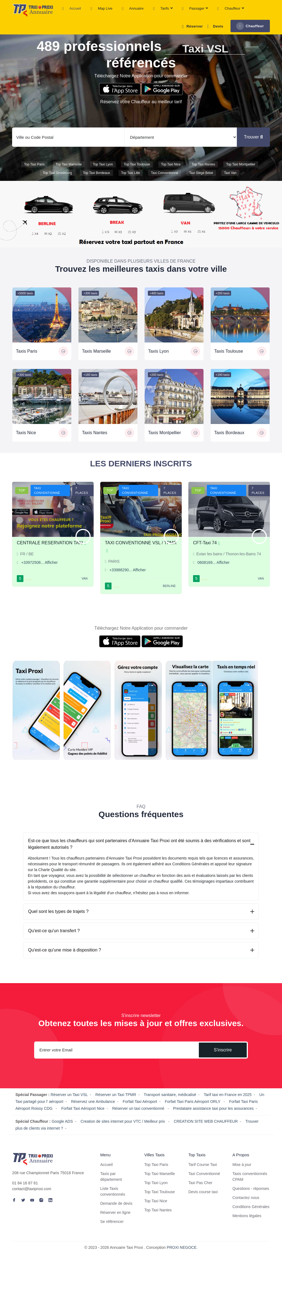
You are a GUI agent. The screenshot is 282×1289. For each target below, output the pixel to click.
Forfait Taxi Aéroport (140, 1115)
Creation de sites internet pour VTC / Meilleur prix (123, 1134)
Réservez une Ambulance (93, 1115)
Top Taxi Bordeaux (96, 179)
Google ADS (62, 1134)
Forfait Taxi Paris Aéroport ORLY (193, 1115)
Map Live (101, 8)
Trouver (253, 143)
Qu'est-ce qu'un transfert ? (54, 944)
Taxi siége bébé (201, 179)
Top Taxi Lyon (103, 171)
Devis (218, 26)
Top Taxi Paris (34, 171)
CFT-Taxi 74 (206, 556)
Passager (195, 8)
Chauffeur (230, 8)
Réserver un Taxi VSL (69, 1108)
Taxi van (230, 179)
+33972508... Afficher (39, 575)
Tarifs (162, 8)
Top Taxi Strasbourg (57, 179)
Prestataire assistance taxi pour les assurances (213, 1121)
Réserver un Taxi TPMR (115, 1108)
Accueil (71, 8)
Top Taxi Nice (171, 171)
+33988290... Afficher (127, 583)
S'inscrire (223, 1063)
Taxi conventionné (164, 179)
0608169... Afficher (213, 575)
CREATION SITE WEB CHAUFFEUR (206, 1134)
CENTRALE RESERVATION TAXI (51, 556)
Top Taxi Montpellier (240, 171)
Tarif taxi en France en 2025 (228, 1108)
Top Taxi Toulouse (137, 171)
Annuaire (132, 8)
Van (85, 591)
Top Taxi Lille (130, 179)
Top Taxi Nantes (203, 171)
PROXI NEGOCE (181, 1260)
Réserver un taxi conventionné (138, 1121)
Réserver (191, 26)
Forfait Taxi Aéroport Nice (82, 1121)
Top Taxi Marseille (69, 171)
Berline (169, 599)
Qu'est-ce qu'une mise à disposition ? (64, 963)
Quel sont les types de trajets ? (58, 924)
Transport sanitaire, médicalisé (170, 1108)
